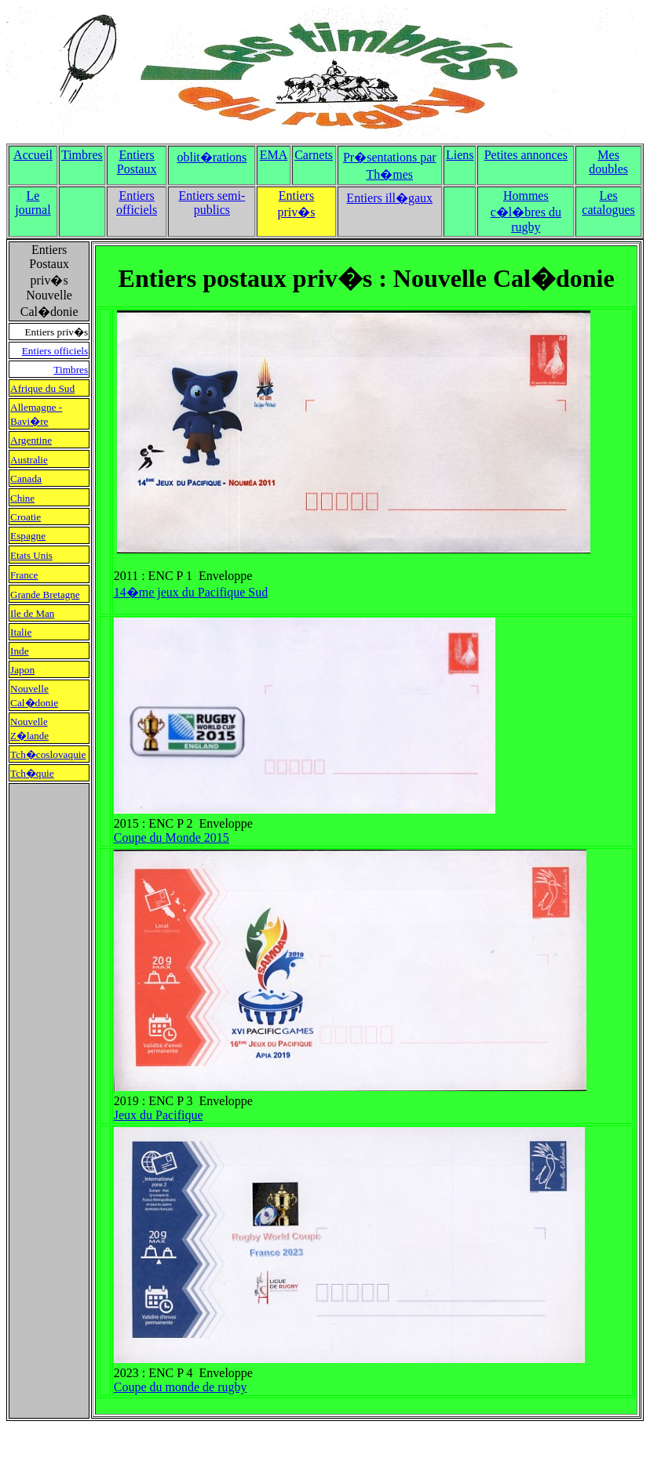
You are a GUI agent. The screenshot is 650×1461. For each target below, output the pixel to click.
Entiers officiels (136, 202)
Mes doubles (608, 162)
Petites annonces (526, 154)
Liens (460, 154)
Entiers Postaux (137, 162)
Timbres (82, 154)
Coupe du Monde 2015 (171, 837)
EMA (274, 154)
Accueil (33, 154)
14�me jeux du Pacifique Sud (191, 592)
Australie (29, 460)
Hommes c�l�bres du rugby (526, 211)
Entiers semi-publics (211, 202)
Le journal (32, 202)
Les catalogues (608, 202)
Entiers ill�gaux (389, 198)
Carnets (313, 154)
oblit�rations (211, 157)
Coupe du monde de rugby (180, 1387)
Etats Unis (31, 555)
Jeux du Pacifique (158, 1115)
